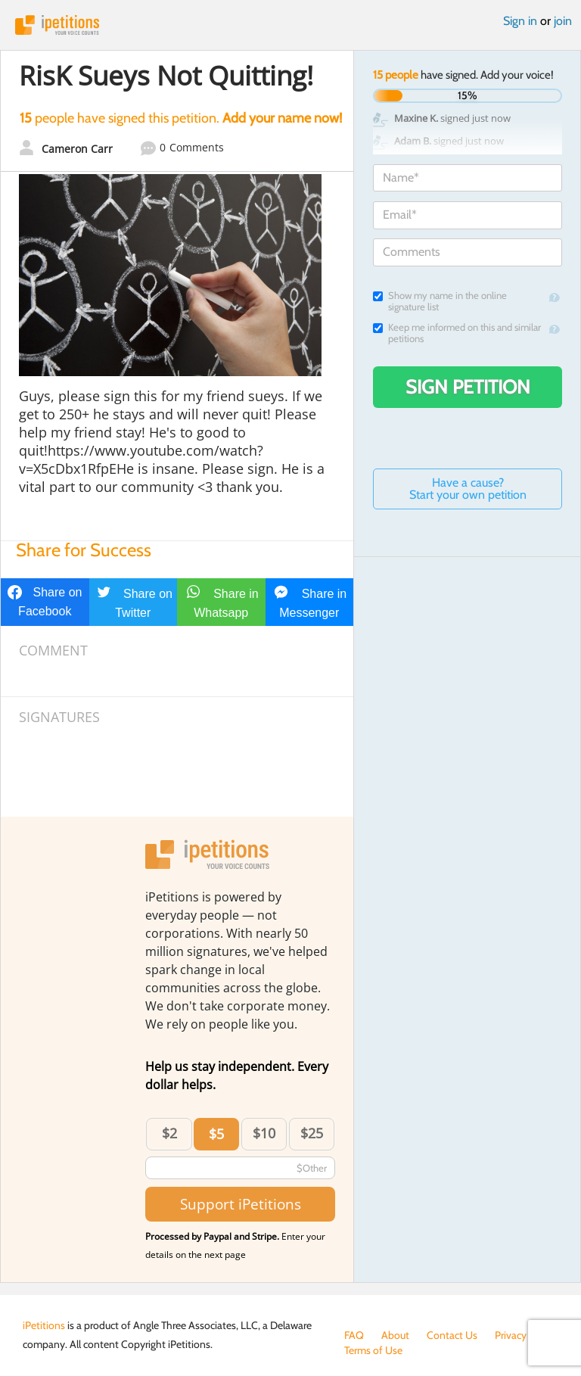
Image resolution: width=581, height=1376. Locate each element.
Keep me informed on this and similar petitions (457, 333)
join (563, 21)
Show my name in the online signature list (440, 301)
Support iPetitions (240, 1204)
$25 (311, 1133)
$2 (169, 1133)
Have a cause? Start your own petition (468, 488)
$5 (216, 1134)
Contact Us (452, 1335)
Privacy (511, 1335)
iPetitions (290, 25)
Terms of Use (373, 1350)
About (395, 1335)
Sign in (520, 21)
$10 (264, 1133)
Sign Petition (467, 386)
